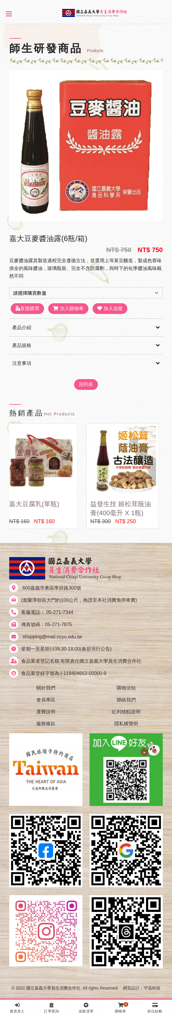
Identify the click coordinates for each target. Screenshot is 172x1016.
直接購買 (27, 308)
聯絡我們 (126, 699)
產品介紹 (21, 327)
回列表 (86, 384)
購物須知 (126, 687)
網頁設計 (131, 988)
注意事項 (21, 363)
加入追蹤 (109, 308)
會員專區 (45, 699)
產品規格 (21, 345)
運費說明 (45, 711)
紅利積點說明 (126, 711)
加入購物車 (68, 308)
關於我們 (45, 687)
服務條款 (45, 723)
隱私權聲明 (126, 723)
